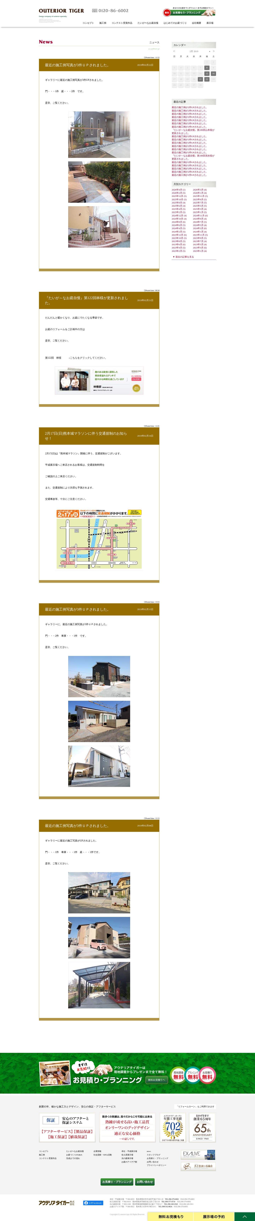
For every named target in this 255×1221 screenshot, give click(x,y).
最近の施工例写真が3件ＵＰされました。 (77, 65)
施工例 (102, 23)
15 (207, 73)
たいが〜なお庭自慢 (148, 23)
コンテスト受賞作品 (122, 23)
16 (213, 73)
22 (207, 79)
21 (200, 79)
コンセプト (88, 23)
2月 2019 (194, 51)
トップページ (153, 49)
